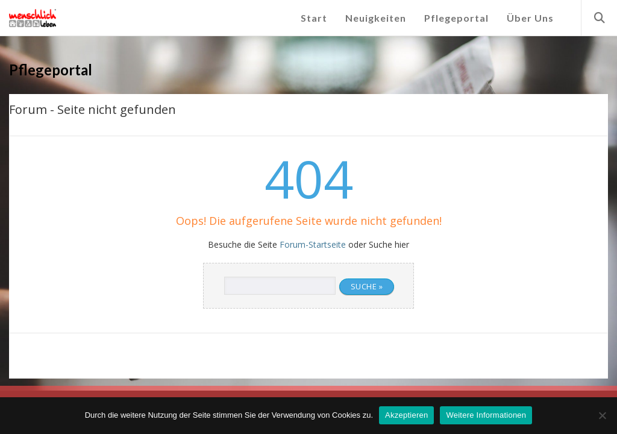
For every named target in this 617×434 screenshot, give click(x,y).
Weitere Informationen (486, 415)
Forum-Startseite (313, 244)
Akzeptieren (406, 415)
